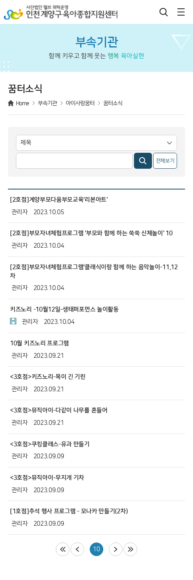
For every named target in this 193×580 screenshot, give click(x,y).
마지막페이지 (130, 549)
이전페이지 (77, 549)
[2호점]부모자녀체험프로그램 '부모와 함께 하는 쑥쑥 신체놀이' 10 (91, 233)
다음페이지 (115, 549)
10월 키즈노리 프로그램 (39, 343)
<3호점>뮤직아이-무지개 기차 (47, 477)
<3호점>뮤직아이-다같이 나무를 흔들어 (59, 410)
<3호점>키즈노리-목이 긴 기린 (48, 376)
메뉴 (181, 12)
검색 (163, 12)
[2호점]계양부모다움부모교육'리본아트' (59, 199)
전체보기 (165, 161)
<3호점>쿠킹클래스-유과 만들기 (50, 444)
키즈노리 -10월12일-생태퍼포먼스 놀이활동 (64, 309)
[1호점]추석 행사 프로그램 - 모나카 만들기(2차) (69, 511)
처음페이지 (62, 549)
